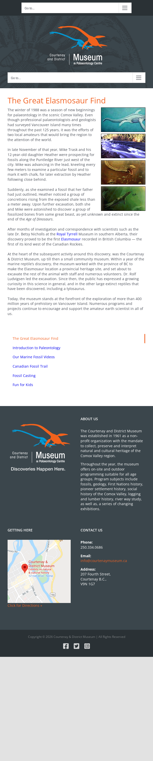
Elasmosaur (71, 239)
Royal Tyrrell (67, 234)
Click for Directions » (25, 605)
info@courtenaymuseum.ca (104, 560)
